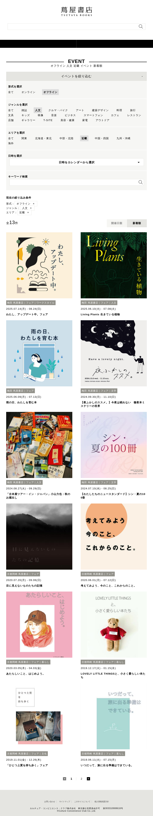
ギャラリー (28, 120)
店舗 (11, 120)
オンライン (28, 92)
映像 (40, 115)
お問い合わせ (49, 801)
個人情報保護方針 (101, 801)
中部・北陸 (67, 138)
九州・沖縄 (123, 138)
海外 (11, 143)
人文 (38, 110)
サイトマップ (64, 801)
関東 (24, 138)
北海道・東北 (43, 138)
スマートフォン (93, 115)
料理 (119, 110)
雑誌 (24, 110)
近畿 (84, 138)
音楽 (54, 115)
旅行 (133, 110)
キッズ (26, 115)
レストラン (134, 115)
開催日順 (116, 223)
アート (80, 110)
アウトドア (103, 120)
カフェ (115, 115)
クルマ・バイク (58, 110)
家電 (85, 120)
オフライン (50, 92)
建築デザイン (100, 110)
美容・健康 (68, 120)
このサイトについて (82, 801)
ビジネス (70, 115)
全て (11, 92)
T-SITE (48, 120)
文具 (11, 115)
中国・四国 (102, 138)
